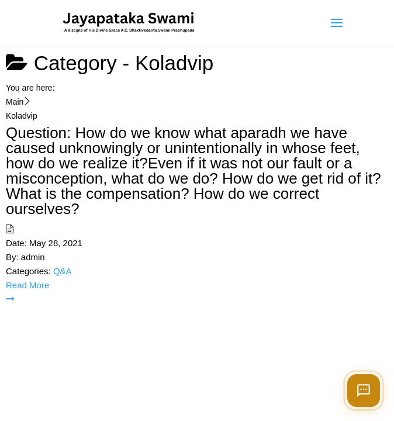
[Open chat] (363, 390)
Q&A (62, 271)
